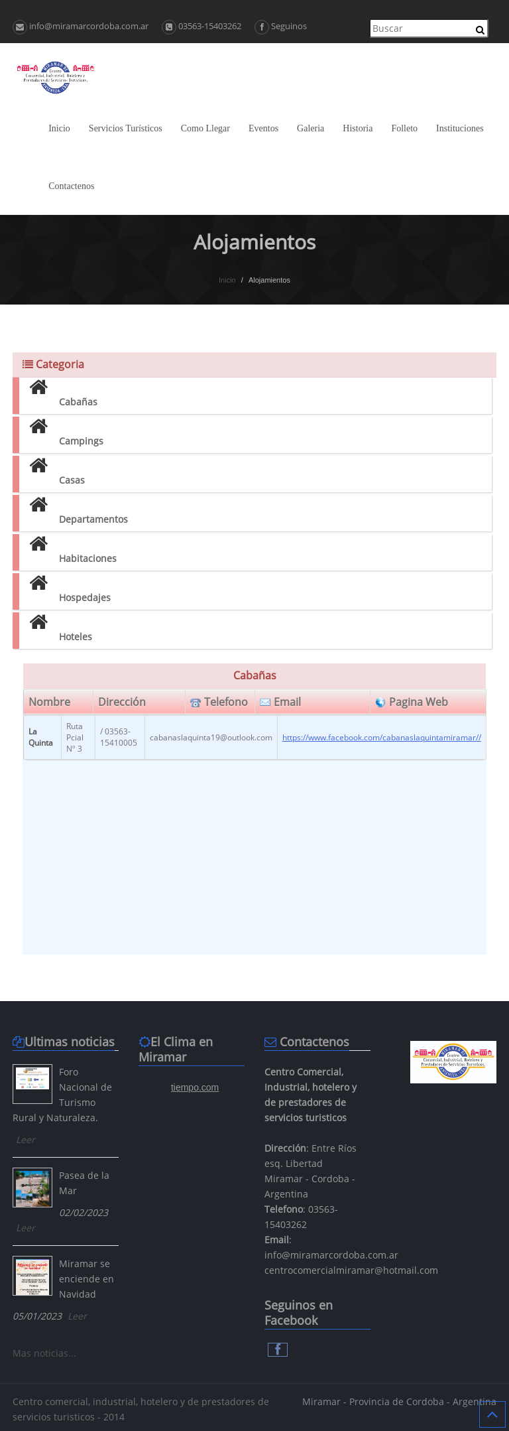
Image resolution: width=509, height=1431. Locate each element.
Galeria (310, 128)
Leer (25, 1139)
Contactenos (71, 186)
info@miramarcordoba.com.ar (80, 26)
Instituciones (460, 128)
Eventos (263, 128)
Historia (357, 128)
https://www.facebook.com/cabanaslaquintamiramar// (381, 737)
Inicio (59, 128)
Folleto (404, 128)
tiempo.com (195, 1087)
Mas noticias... (44, 1353)
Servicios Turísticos (125, 128)
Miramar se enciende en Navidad (86, 1278)
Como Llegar (205, 128)
